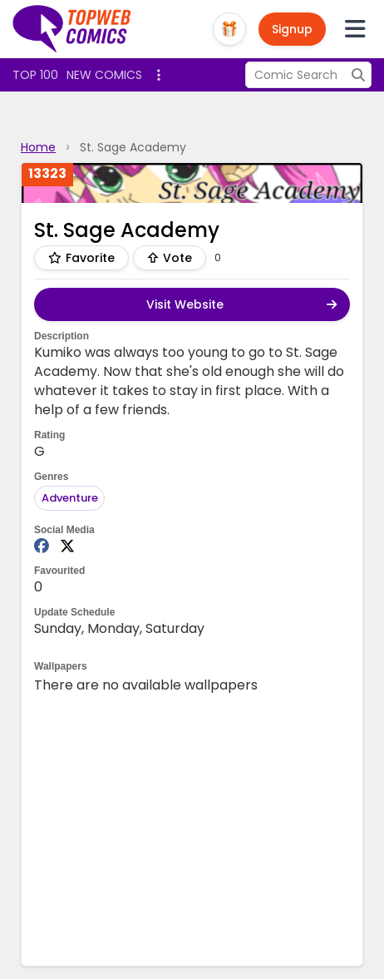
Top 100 (35, 75)
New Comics (104, 75)
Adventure (70, 498)
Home (38, 147)
